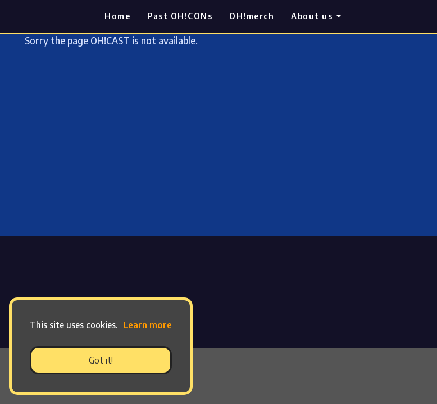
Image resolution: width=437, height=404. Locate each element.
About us (316, 16)
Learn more (147, 324)
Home (117, 16)
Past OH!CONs (179, 16)
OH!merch (251, 16)
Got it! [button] (101, 360)
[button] (121, 326)
